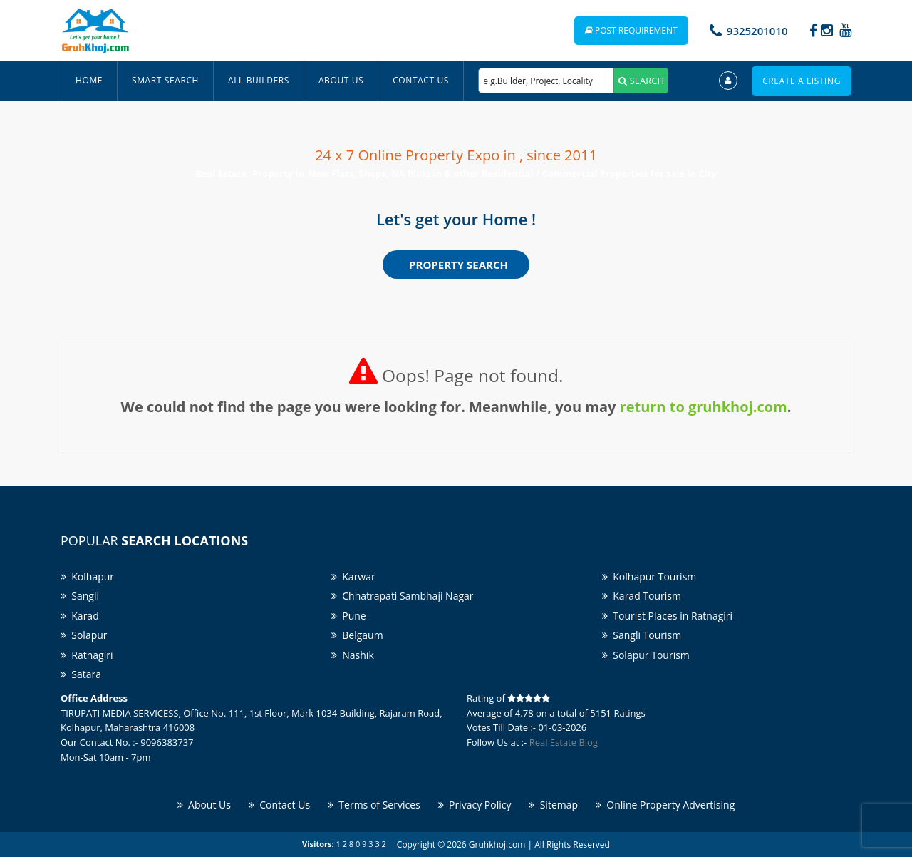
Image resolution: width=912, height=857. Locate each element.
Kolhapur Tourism (649, 576)
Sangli (80, 595)
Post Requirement (631, 30)
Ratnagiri (87, 655)
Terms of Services (374, 804)
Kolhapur (87, 576)
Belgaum (357, 635)
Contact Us (421, 80)
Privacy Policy (475, 804)
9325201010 (757, 31)
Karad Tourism (641, 595)
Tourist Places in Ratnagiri (667, 615)
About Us (340, 80)
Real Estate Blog (563, 742)
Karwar (353, 576)
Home (89, 80)
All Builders (258, 80)
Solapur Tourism (646, 655)
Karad (80, 615)
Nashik (352, 655)
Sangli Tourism (641, 635)
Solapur (84, 635)
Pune (348, 615)
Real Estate (222, 173)
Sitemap (553, 804)
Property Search (458, 264)
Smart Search (165, 80)
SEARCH (641, 80)
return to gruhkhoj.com (703, 406)
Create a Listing (801, 81)
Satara (81, 674)
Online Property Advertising (665, 804)
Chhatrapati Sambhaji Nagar (402, 595)
